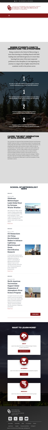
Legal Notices (10, 426)
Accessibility (10, 423)
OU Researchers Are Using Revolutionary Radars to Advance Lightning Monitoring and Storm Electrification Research (15, 243)
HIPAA (23, 423)
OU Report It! (33, 426)
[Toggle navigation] (9, 15)
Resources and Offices (25, 426)
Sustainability (17, 423)
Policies (34, 423)
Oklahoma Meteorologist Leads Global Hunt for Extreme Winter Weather (15, 203)
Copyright (16, 426)
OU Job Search (28, 423)
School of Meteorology (19, 428)
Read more (10, 223)
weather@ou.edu (27, 428)
